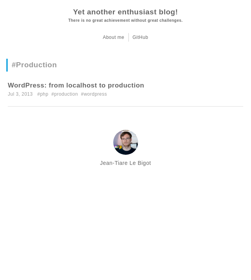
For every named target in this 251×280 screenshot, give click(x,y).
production (66, 94)
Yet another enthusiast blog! (125, 12)
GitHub (140, 37)
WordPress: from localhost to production (76, 85)
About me (113, 37)
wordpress (95, 94)
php (44, 94)
